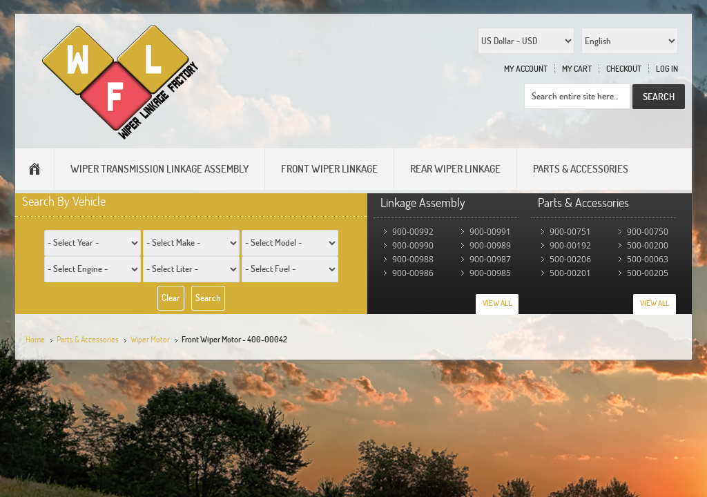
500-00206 (570, 259)
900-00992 (413, 231)
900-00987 (490, 259)
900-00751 (570, 231)
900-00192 (570, 245)
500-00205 (647, 273)
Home (35, 339)
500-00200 (647, 245)
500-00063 (647, 259)
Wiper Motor (150, 339)
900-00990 (413, 245)
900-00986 (413, 273)
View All (497, 303)
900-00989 (490, 245)
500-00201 (570, 273)
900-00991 (490, 231)
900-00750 (647, 231)
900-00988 (413, 259)
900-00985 (490, 273)
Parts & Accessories (88, 339)
